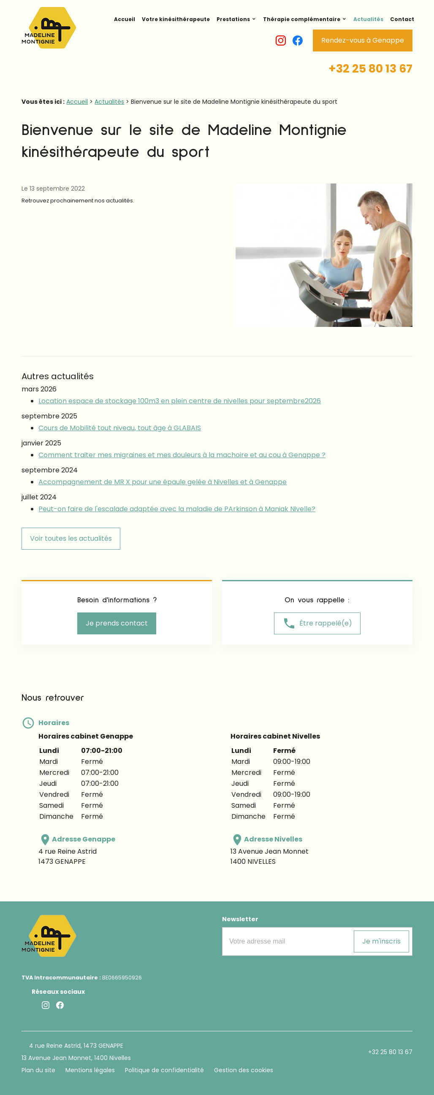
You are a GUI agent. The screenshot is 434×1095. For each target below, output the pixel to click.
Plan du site (38, 1070)
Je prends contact (117, 623)
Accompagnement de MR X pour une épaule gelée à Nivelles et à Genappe (162, 482)
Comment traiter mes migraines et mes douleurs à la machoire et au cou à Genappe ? (182, 455)
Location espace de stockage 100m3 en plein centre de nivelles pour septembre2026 (179, 401)
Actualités (368, 19)
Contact (402, 19)
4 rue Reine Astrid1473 (67, 856)
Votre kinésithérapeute (176, 19)
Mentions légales (90, 1070)
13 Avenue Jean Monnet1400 (270, 856)
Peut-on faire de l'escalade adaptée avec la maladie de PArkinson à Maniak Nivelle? (176, 509)
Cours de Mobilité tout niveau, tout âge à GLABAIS (119, 428)
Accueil (124, 19)
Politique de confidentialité (164, 1070)
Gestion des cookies (243, 1070)
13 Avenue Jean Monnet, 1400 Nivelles (76, 1058)
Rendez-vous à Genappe (362, 40)
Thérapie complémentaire (301, 19)
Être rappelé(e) (317, 623)
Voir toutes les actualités (71, 538)
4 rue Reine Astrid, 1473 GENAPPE (76, 1045)
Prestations (233, 19)
